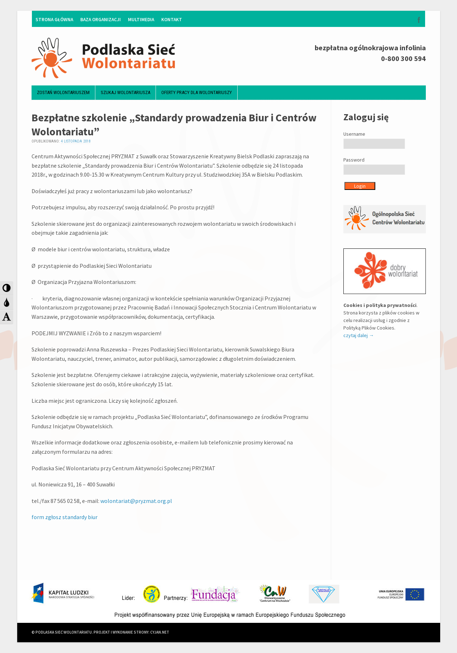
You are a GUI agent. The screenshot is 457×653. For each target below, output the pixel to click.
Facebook (419, 20)
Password (354, 160)
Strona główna (54, 20)
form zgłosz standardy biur (64, 517)
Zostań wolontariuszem (63, 92)
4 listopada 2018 (75, 141)
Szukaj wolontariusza (125, 92)
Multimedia (141, 20)
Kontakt (171, 20)
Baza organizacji (100, 20)
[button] (6, 288)
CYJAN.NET (159, 632)
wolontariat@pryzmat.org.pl (136, 500)
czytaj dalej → (358, 335)
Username (354, 134)
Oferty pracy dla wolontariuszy (196, 92)
